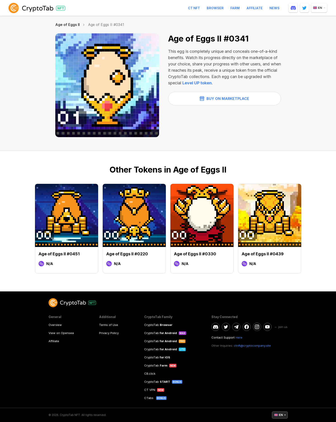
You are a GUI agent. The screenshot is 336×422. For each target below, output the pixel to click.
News (274, 8)
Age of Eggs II (67, 24)
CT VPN (149, 390)
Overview (55, 325)
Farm (235, 8)
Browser (215, 8)
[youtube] (267, 327)
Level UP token (197, 83)
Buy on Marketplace (224, 98)
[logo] (37, 8)
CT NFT (194, 8)
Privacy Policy (109, 333)
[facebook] (247, 327)
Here (239, 337)
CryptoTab (158, 325)
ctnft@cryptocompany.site (252, 345)
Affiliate (254, 8)
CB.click (149, 373)
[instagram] (257, 327)
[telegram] (236, 327)
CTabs (149, 398)
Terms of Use (108, 325)
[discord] (293, 7)
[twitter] (304, 7)
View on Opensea (61, 333)
